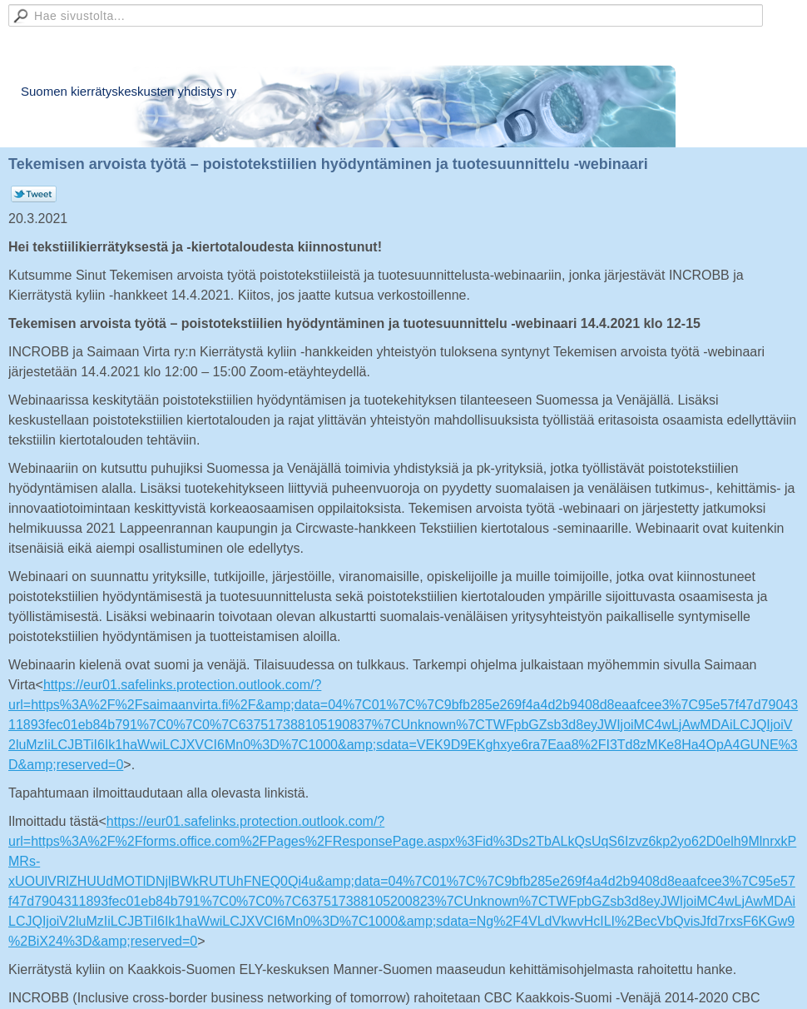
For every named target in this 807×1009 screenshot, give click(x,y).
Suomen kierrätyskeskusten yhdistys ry (128, 91)
